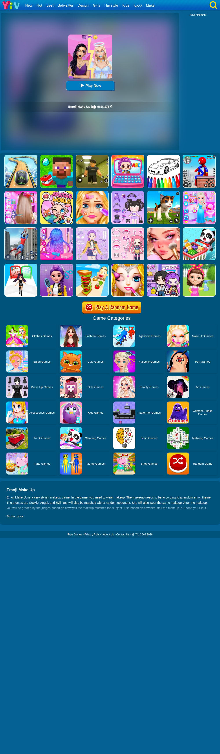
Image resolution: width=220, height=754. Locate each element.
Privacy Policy (92, 534)
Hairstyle (111, 5)
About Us (108, 534)
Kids (125, 5)
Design (83, 5)
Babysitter (65, 5)
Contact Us (122, 534)
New (28, 5)
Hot (39, 5)
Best (49, 5)
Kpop (138, 5)
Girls (96, 5)
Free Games (74, 534)
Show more (15, 516)
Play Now (90, 85)
